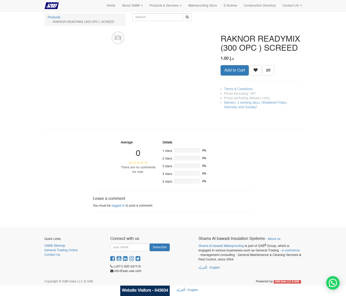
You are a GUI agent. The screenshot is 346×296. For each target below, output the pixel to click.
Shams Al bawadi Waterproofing (221, 246)
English (214, 267)
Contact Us (52, 254)
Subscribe (160, 247)
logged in (118, 205)
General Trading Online (61, 250)
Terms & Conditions (238, 89)
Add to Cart (234, 70)
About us (274, 239)
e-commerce (291, 250)
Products (54, 17)
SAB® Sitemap (54, 245)
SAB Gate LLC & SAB (287, 282)
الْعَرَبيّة (202, 267)
